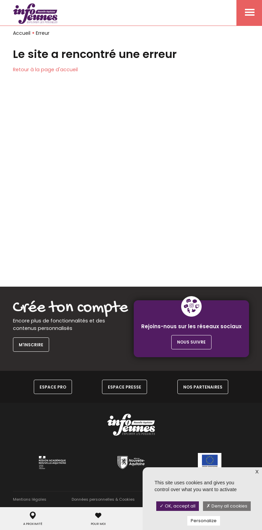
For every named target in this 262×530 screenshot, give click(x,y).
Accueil (21, 33)
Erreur (42, 33)
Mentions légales (29, 499)
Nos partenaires (202, 387)
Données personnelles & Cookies (103, 499)
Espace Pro (53, 387)
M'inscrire (31, 345)
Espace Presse (124, 387)
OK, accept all (177, 506)
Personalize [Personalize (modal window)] (204, 521)
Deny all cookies (226, 506)
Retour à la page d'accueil (45, 69)
